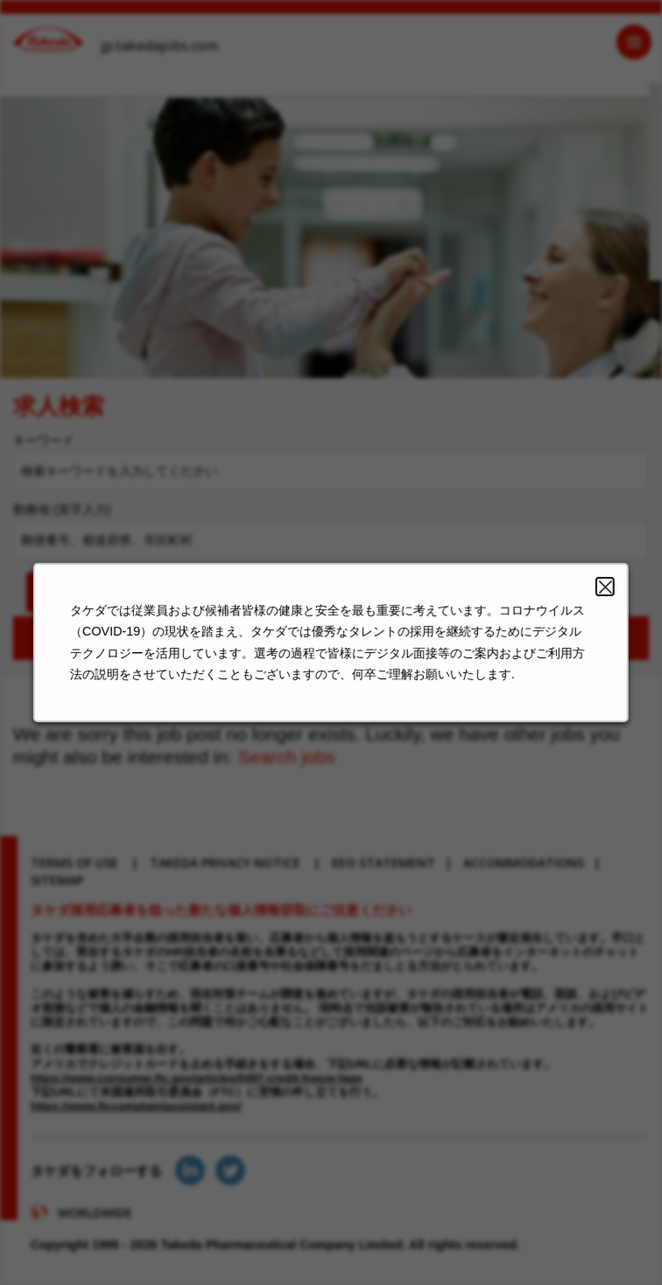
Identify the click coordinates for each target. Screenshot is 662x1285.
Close (590, 598)
